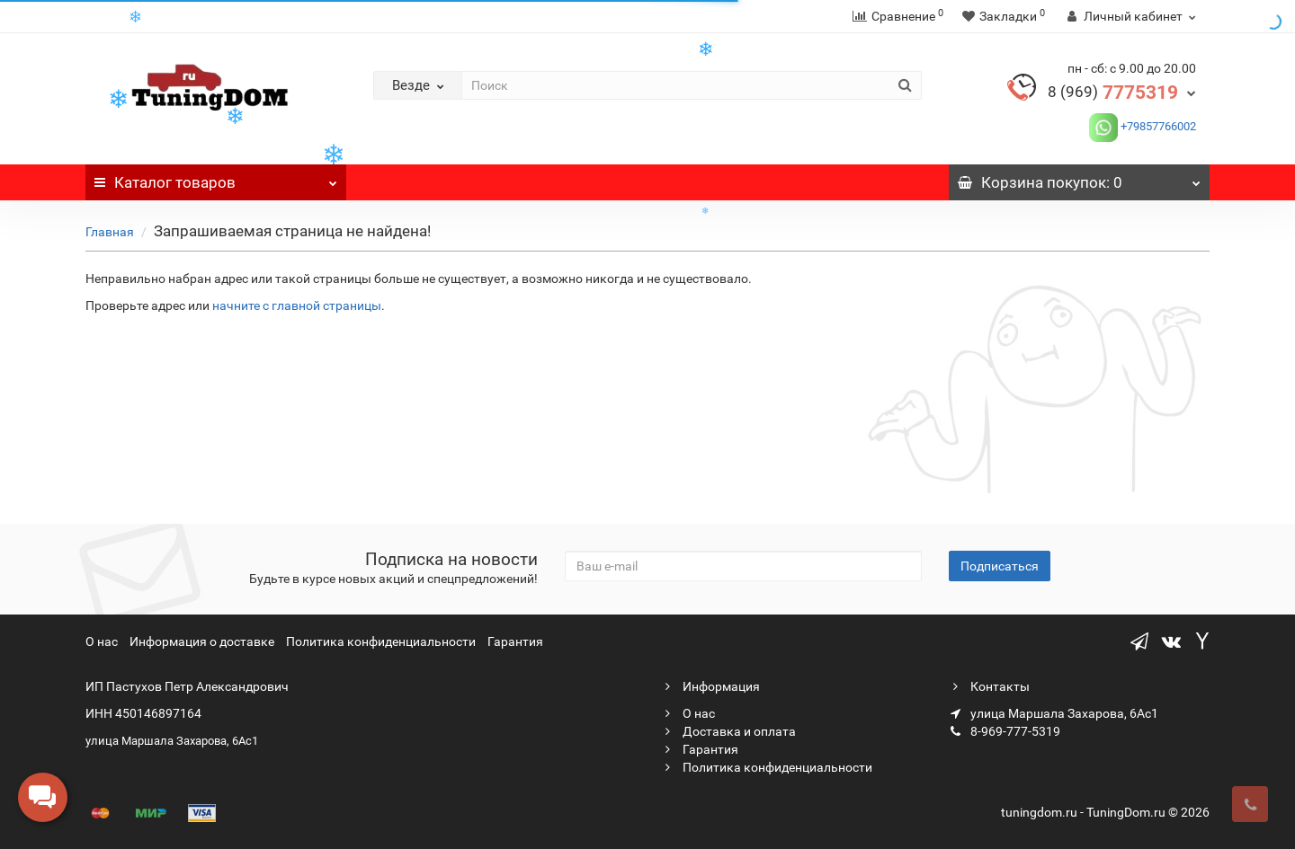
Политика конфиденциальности (381, 641)
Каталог (215, 177)
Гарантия (515, 641)
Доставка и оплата (728, 731)
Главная (109, 232)
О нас (101, 641)
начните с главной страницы (296, 305)
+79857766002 (1157, 126)
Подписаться (999, 566)
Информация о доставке (202, 641)
